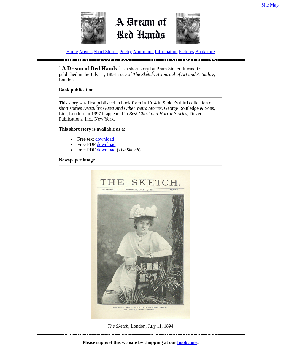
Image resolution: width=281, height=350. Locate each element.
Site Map (270, 4)
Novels (85, 51)
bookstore (187, 342)
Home (72, 51)
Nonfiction (143, 51)
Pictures (186, 51)
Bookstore (205, 51)
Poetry (126, 51)
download (104, 139)
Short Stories (106, 51)
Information (166, 51)
